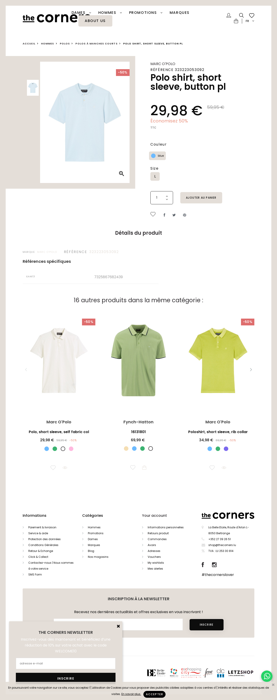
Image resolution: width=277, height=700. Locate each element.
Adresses (154, 551)
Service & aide (38, 533)
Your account (154, 515)
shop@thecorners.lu (222, 545)
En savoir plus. (131, 694)
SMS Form (35, 574)
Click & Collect (38, 557)
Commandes (157, 539)
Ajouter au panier (201, 198)
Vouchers (154, 557)
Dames (79, 12)
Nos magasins (98, 557)
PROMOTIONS (143, 12)
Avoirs (152, 545)
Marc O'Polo (162, 63)
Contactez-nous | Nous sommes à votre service (51, 566)
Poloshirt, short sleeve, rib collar (218, 431)
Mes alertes (155, 569)
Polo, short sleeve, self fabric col (59, 431)
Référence (75, 252)
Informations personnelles (166, 527)
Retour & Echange (40, 551)
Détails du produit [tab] (138, 233)
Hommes (108, 12)
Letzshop (246, 672)
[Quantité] (161, 197)
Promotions (96, 533)
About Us (95, 20)
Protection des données (44, 539)
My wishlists (156, 563)
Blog (91, 551)
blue (161, 156)
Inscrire (206, 625)
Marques (180, 12)
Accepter (154, 694)
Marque (29, 252)
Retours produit (158, 533)
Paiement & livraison (42, 527)
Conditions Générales (43, 545)
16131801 (138, 431)
